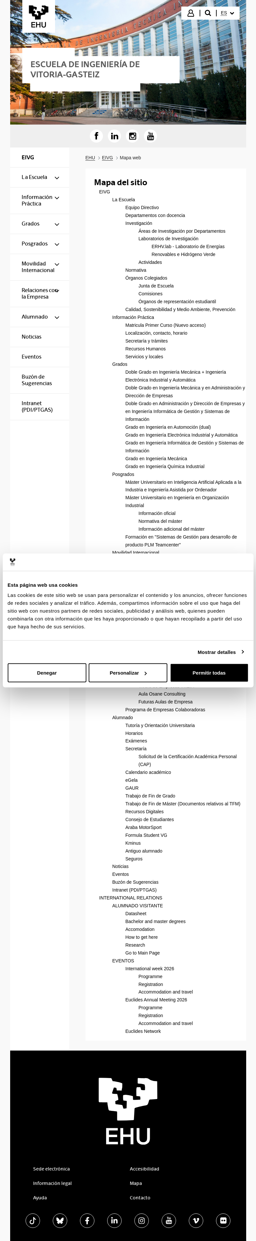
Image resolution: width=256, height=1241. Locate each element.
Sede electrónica (51, 1169)
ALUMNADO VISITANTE (137, 905)
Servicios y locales (144, 356)
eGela (132, 780)
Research (135, 945)
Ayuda (40, 1197)
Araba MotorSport (144, 827)
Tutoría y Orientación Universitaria (160, 725)
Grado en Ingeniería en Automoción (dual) (168, 427)
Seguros (134, 858)
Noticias (120, 866)
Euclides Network (143, 1031)
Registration (151, 984)
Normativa (136, 270)
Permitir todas (209, 673)
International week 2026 (150, 968)
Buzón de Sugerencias (135, 882)
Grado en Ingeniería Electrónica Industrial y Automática (182, 435)
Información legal (52, 1183)
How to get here (142, 937)
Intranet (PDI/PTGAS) (134, 890)
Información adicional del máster (172, 529)
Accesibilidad (144, 1169)
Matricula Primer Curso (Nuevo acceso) (166, 325)
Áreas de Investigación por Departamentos (182, 231)
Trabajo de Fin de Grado (150, 795)
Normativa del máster (160, 521)
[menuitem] (227, 13)
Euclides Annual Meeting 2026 (156, 999)
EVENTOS (123, 960)
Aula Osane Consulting (162, 694)
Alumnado (122, 717)
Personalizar (128, 673)
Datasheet (136, 913)
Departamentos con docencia (155, 215)
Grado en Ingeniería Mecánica (156, 458)
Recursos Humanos (146, 348)
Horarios (134, 733)
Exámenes (136, 740)
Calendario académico (148, 772)
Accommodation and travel (166, 992)
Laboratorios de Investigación (169, 238)
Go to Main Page (143, 952)
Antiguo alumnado (144, 851)
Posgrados (123, 474)
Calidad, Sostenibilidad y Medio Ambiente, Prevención (180, 309)
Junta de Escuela (156, 285)
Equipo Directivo (142, 207)
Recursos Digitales (145, 811)
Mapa (136, 1183)
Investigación (139, 223)
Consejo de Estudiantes (150, 819)
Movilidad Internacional (135, 552)
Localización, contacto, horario (156, 333)
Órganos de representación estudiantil (177, 301)
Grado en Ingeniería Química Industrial (165, 466)
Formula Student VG (146, 835)
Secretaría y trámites (147, 341)
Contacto (140, 1197)
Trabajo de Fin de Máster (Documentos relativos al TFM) (183, 803)
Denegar (47, 673)
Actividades (150, 262)
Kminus (133, 843)
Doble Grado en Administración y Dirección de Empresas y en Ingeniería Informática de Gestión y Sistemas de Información (185, 411)
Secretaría (136, 748)
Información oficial (157, 513)
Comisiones (151, 293)
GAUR (132, 788)
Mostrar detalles (217, 652)
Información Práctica (133, 317)
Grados (120, 364)
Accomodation (140, 929)
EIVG (104, 191)
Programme (151, 976)
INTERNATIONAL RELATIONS (131, 897)
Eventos (120, 874)
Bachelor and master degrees (156, 921)
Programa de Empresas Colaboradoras (166, 709)
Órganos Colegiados (146, 278)
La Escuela (123, 199)
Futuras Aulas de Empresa (166, 701)
